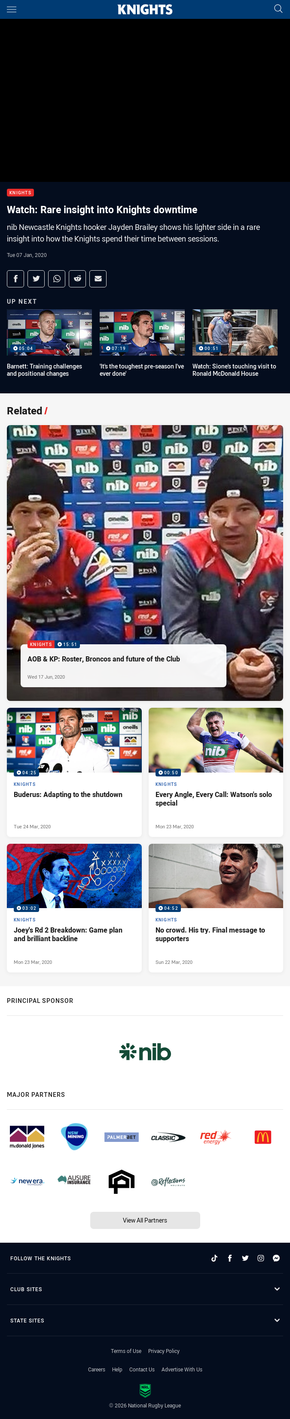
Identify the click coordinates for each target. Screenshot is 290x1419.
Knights (20, 193)
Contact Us (142, 1369)
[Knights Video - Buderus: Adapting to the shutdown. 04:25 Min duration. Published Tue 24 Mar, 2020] (74, 772)
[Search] (278, 9)
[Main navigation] (11, 9)
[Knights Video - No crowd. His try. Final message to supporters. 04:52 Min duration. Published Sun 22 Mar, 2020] (216, 908)
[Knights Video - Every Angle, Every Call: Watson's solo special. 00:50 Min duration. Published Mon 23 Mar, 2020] (216, 772)
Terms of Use (126, 1350)
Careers (96, 1369)
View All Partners (145, 1220)
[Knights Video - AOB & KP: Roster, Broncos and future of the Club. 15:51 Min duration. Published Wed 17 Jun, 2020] (145, 563)
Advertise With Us (182, 1369)
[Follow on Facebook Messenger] (276, 1258)
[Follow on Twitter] (245, 1258)
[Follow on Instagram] (260, 1258)
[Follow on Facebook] (229, 1258)
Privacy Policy (164, 1350)
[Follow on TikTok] (214, 1258)
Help (117, 1369)
